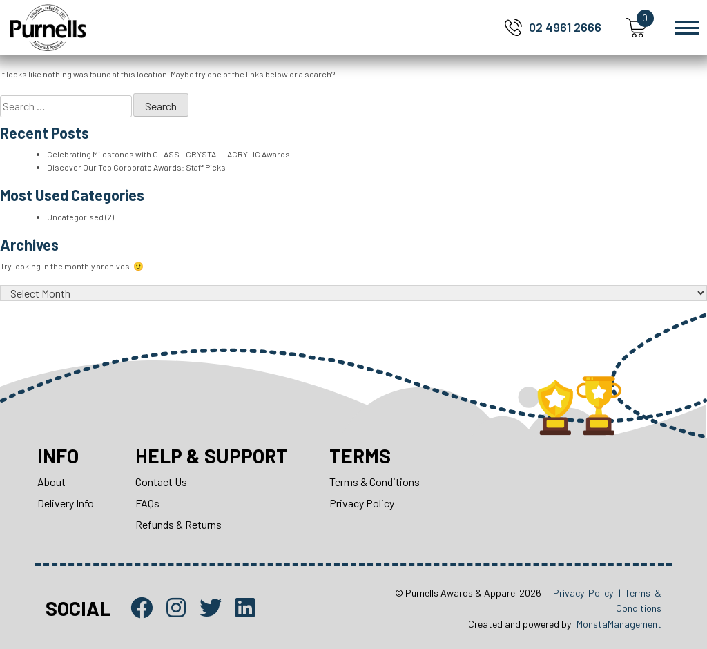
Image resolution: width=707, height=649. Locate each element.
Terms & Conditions (374, 481)
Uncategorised (75, 217)
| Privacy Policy (580, 593)
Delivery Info (65, 503)
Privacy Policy (361, 503)
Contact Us (161, 481)
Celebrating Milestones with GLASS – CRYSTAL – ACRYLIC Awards (168, 154)
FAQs (147, 503)
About (51, 481)
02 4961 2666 (565, 27)
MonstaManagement (619, 624)
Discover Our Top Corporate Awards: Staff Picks (136, 167)
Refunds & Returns (178, 524)
